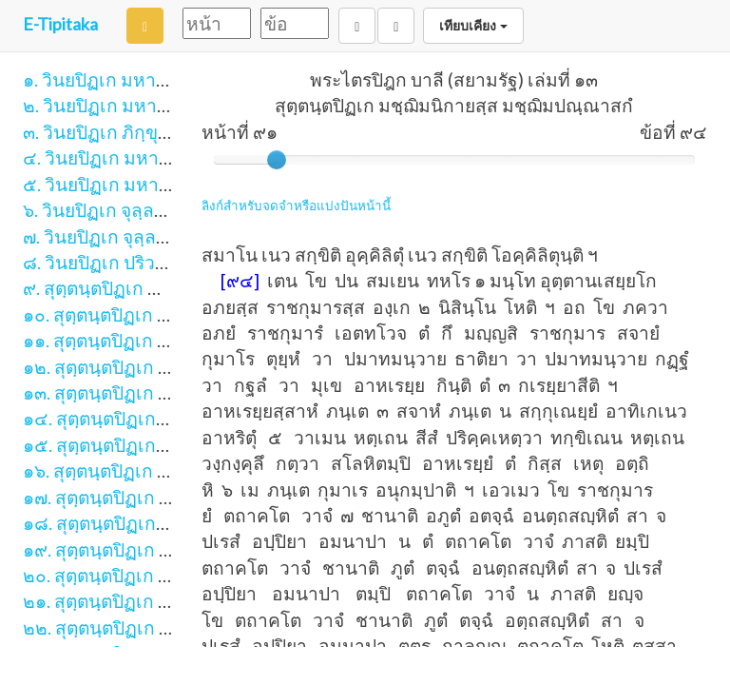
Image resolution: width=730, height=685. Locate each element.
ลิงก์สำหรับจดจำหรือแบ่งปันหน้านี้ (296, 205)
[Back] (356, 26)
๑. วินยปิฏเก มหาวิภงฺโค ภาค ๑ (143, 79)
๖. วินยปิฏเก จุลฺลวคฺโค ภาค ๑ (138, 210)
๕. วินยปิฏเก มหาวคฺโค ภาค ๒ (141, 184)
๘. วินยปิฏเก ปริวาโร (103, 262)
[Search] (144, 26)
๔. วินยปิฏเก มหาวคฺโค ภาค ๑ (140, 157)
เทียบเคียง (473, 25)
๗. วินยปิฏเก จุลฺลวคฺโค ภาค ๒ (139, 236)
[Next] (395, 26)
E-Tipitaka (60, 23)
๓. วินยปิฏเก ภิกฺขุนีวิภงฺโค (123, 132)
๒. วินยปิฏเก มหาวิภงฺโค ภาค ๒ (144, 105)
